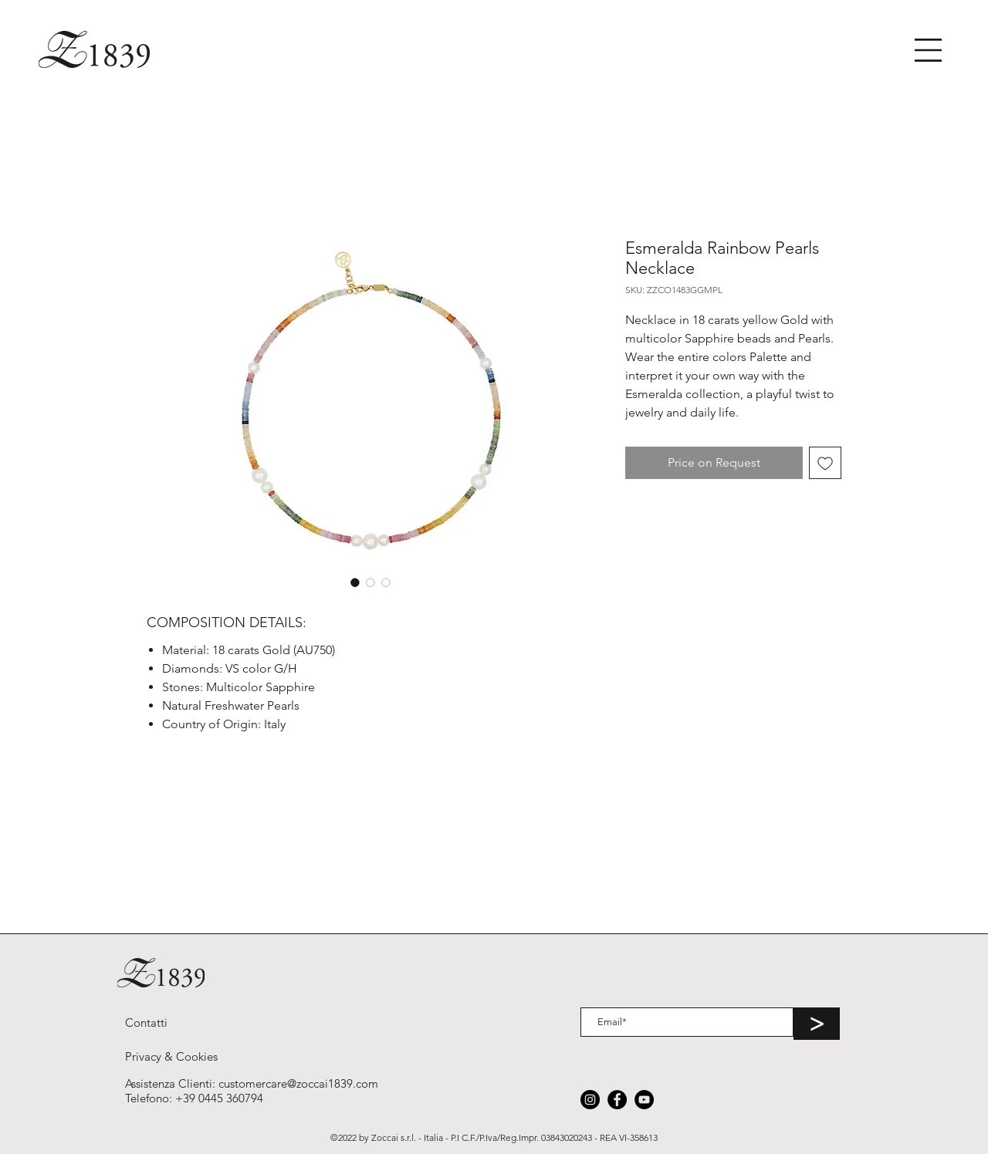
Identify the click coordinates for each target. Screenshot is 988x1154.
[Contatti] (146, 1022)
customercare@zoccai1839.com (298, 1083)
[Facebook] (617, 1099)
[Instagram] (590, 1099)
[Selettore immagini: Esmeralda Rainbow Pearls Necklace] (355, 582)
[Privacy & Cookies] (171, 1056)
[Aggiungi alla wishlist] (825, 463)
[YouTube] (644, 1099)
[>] (816, 1023)
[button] (928, 50)
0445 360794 (230, 1098)
